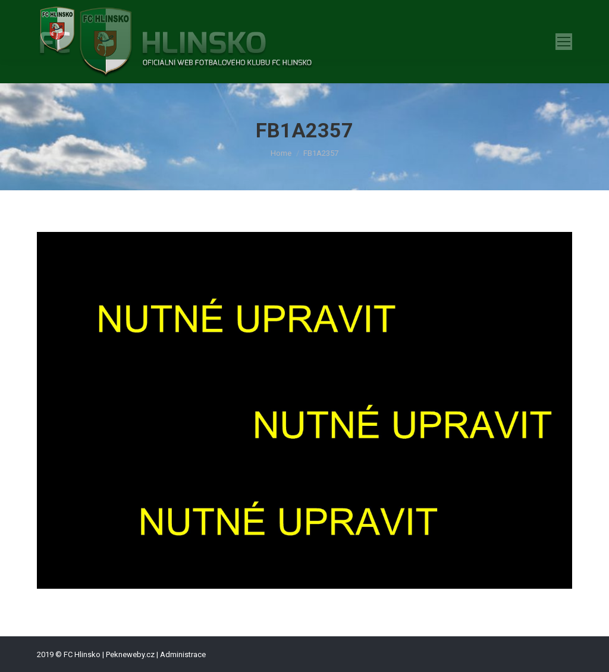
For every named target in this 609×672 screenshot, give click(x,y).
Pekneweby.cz (130, 654)
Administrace (183, 654)
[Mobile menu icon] (563, 41)
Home (281, 153)
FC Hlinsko (82, 654)
